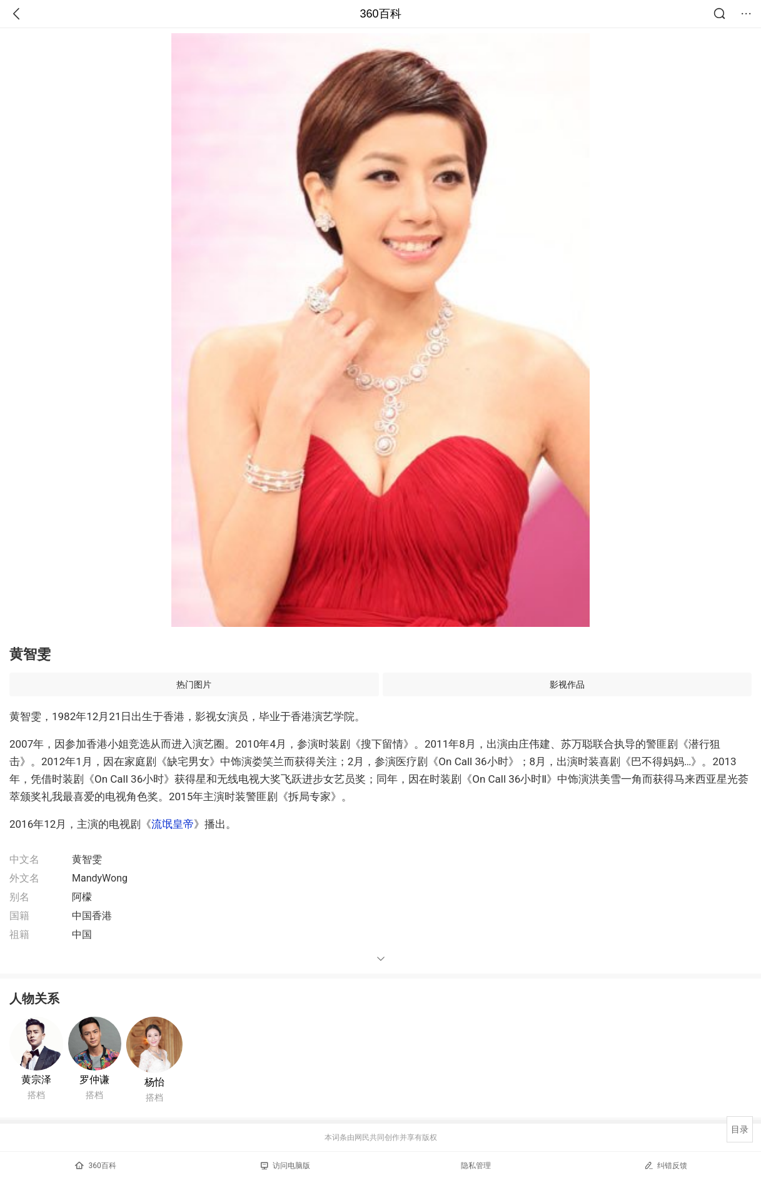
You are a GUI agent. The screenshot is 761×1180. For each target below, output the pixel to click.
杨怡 (154, 1082)
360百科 (380, 14)
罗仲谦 (94, 1080)
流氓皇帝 (172, 824)
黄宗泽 (36, 1080)
